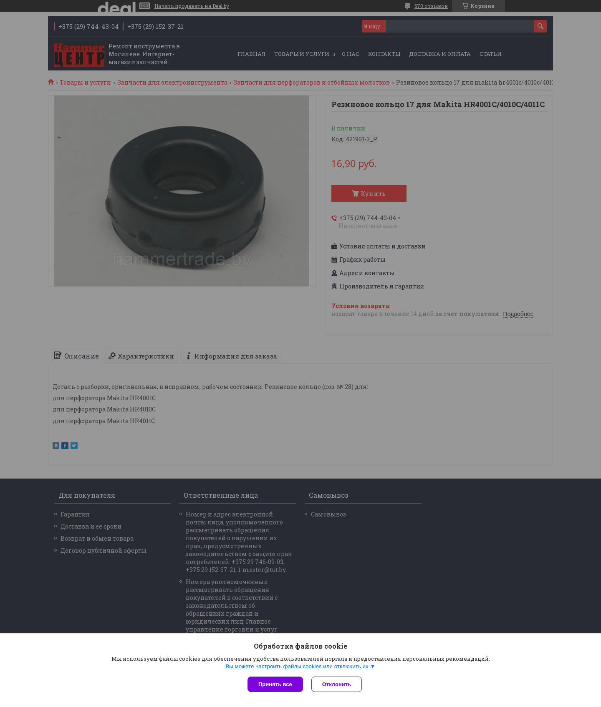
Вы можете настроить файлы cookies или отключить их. (297, 666)
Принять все (275, 684)
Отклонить (336, 684)
